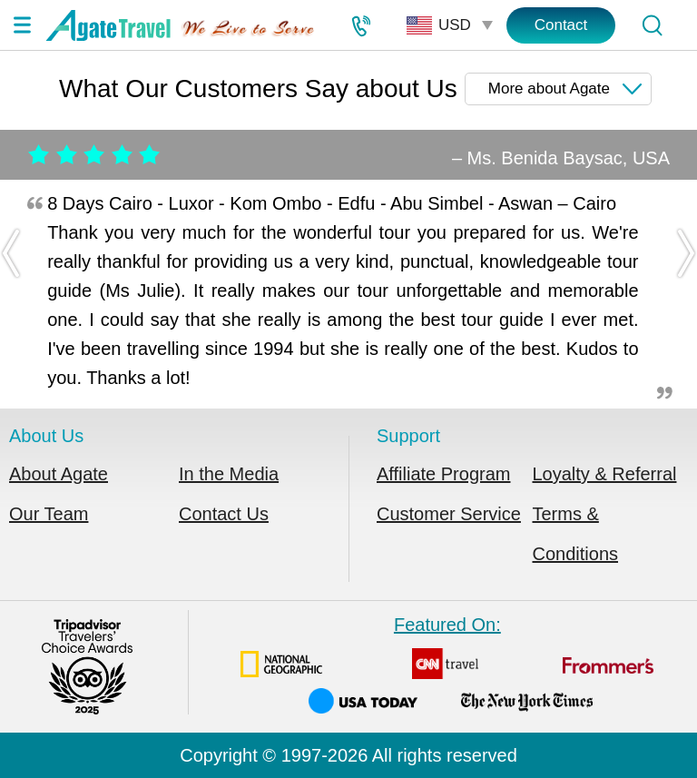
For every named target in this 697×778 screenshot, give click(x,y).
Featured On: (447, 664)
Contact (561, 25)
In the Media (229, 474)
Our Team (48, 514)
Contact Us (224, 514)
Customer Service (449, 514)
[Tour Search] (651, 25)
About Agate (58, 474)
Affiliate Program (443, 474)
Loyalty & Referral (605, 474)
